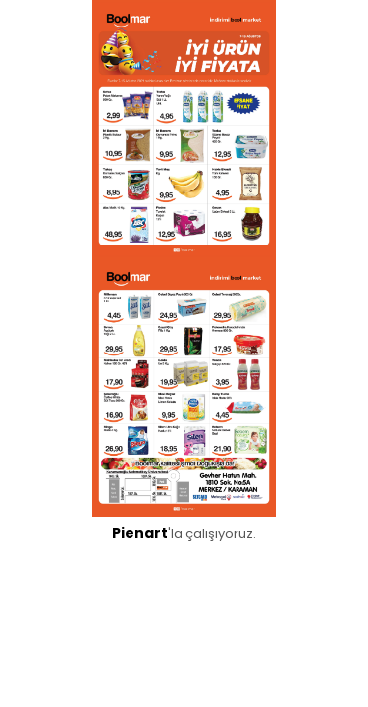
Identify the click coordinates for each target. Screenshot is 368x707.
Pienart (140, 533)
